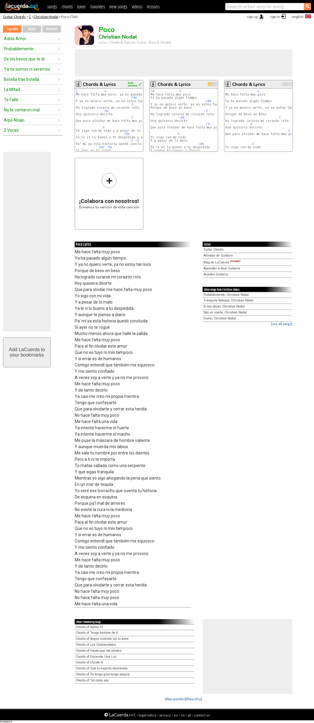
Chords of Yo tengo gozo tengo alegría (103, 674)
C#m (181, 117)
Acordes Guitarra (215, 274)
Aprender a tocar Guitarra (221, 268)
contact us (202, 715)
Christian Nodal (45, 16)
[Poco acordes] (175, 699)
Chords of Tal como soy (92, 680)
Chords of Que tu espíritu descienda (102, 668)
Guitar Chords (14, 16)
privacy (165, 715)
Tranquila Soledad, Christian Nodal (228, 300)
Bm (106, 111)
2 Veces (11, 130)
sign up (252, 16)
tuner (81, 7)
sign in (275, 16)
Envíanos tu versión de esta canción (109, 191)
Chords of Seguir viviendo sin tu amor (102, 639)
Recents (51, 29)
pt (189, 715)
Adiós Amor (15, 38)
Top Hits (12, 29)
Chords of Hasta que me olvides (99, 651)
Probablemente (18, 48)
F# (152, 91)
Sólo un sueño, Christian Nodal (225, 312)
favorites (97, 7)
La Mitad (12, 89)
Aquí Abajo (14, 120)
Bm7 (102, 147)
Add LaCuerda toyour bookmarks (27, 352)
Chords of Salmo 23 (89, 627)
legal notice (148, 715)
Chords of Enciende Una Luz (96, 657)
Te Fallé (11, 99)
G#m (208, 101)
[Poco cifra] (194, 699)
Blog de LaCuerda (222, 262)
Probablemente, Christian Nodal (226, 295)
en (183, 715)
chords (67, 7)
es (176, 715)
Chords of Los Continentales (96, 645)
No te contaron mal (22, 109)
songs (52, 7)
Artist (32, 29)
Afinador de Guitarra (218, 255)
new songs (118, 7)
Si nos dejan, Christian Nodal (224, 306)
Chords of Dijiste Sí (89, 662)
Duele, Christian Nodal (219, 318)
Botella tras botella (21, 79)
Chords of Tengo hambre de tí (97, 633)
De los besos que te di (24, 59)
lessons (153, 7)
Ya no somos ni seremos (27, 69)
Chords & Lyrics (99, 84)
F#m (134, 98)
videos (137, 7)
